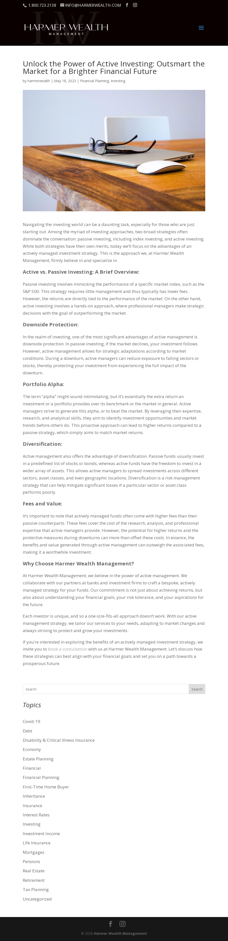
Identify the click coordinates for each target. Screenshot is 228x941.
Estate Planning (38, 759)
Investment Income (41, 833)
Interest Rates (36, 815)
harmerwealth (39, 80)
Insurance (32, 805)
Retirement (33, 880)
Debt (27, 731)
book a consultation (67, 649)
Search (197, 689)
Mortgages (33, 852)
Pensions (31, 861)
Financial (32, 768)
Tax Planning (36, 889)
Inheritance (34, 796)
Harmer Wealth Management (120, 933)
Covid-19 (31, 721)
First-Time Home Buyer (46, 787)
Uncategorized (37, 899)
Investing (118, 80)
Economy (32, 749)
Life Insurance (36, 843)
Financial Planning (94, 80)
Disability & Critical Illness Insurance (59, 740)
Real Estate (33, 871)
